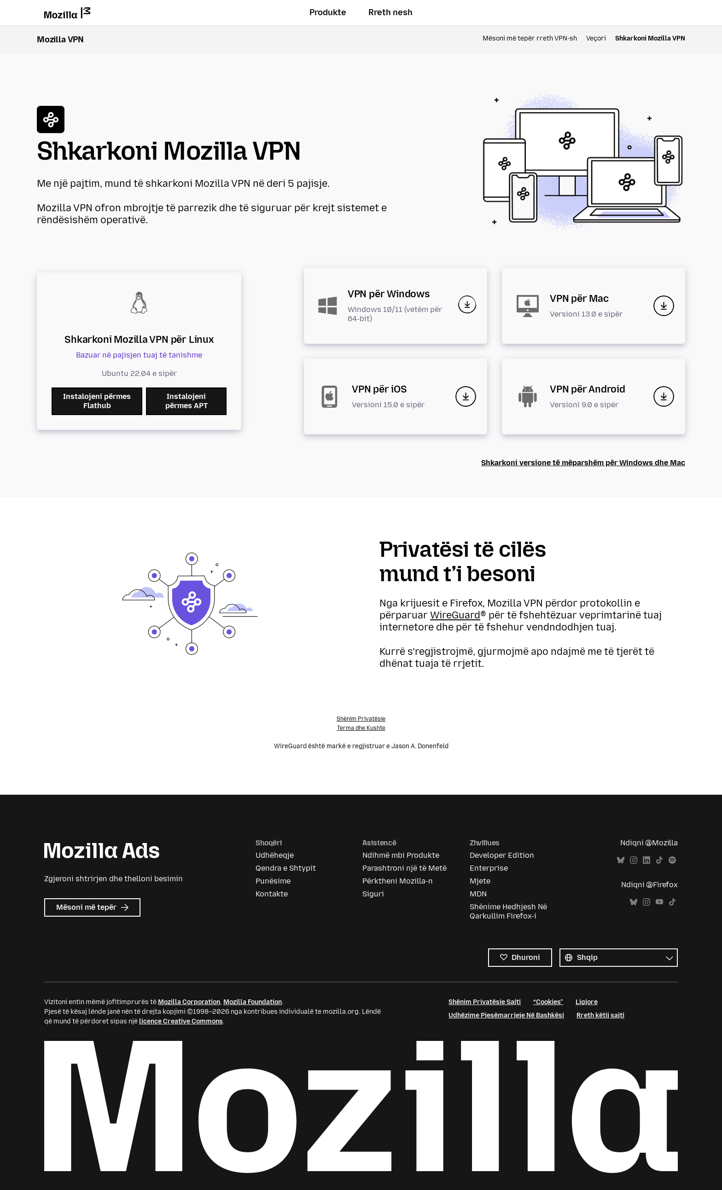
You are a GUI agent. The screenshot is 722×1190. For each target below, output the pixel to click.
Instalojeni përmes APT (186, 401)
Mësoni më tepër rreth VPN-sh (530, 38)
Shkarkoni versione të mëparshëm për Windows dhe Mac (583, 462)
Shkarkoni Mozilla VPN (650, 38)
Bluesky (620, 860)
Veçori (596, 38)
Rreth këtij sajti (600, 1015)
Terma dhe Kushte (361, 728)
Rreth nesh (390, 12)
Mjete (480, 881)
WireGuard (455, 615)
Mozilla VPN (60, 40)
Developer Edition (502, 855)
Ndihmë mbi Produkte (400, 855)
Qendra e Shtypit (286, 868)
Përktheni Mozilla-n (397, 881)
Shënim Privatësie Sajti (484, 1002)
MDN (478, 894)
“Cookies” (548, 1002)
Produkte (327, 12)
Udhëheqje (275, 855)
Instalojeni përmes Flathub (97, 401)
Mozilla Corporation (189, 1002)
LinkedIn (646, 860)
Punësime (273, 881)
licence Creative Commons (181, 1021)
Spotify (672, 860)
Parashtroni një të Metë (404, 868)
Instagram (633, 860)
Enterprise (489, 868)
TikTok (659, 860)
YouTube (659, 902)
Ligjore (587, 1002)
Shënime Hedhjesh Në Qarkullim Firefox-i (508, 911)
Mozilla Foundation (252, 1002)
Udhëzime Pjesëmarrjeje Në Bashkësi (506, 1015)
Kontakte (272, 894)
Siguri (373, 894)
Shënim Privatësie (361, 719)
